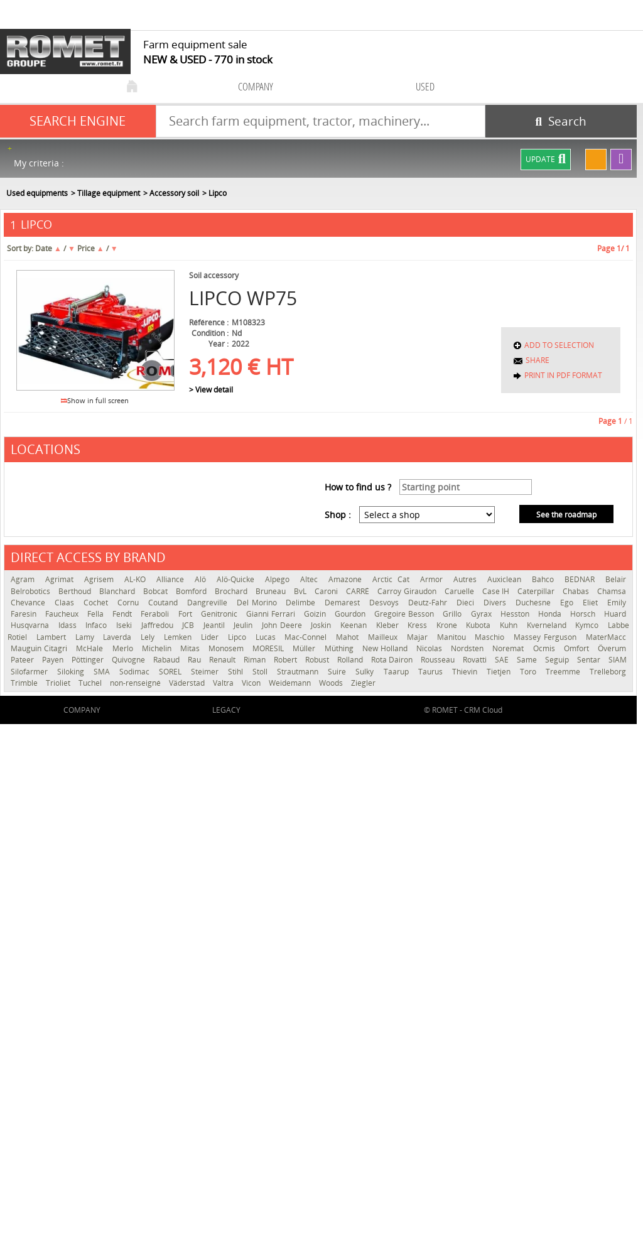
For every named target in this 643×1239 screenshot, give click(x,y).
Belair (615, 579)
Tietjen (500, 671)
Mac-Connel (307, 637)
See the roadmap (566, 514)
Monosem (227, 648)
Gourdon (351, 614)
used (425, 86)
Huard (615, 614)
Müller (305, 648)
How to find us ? (358, 487)
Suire (338, 671)
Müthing (340, 648)
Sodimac (136, 671)
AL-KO (137, 579)
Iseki (125, 625)
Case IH (496, 591)
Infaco (97, 625)
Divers (496, 602)
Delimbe (302, 602)
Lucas (267, 637)
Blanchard (118, 591)
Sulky (366, 671)
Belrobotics (31, 591)
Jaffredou (158, 625)
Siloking (72, 671)
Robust (318, 659)
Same (528, 659)
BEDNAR (582, 579)
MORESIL (269, 648)
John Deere (283, 625)
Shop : (338, 515)
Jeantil (215, 625)
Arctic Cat (392, 579)
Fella (96, 614)
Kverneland (548, 625)
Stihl (237, 671)
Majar (419, 637)
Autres (467, 579)
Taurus (432, 671)
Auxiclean (506, 579)
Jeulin (245, 625)
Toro (529, 671)
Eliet (592, 602)
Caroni (327, 591)
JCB (189, 625)
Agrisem (101, 579)
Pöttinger (88, 659)
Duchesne (535, 602)
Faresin (25, 614)
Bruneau (272, 591)
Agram (25, 579)
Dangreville (208, 602)
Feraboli (156, 614)
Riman (255, 659)
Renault (223, 659)
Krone (448, 625)
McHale (90, 648)
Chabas (577, 591)
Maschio (491, 637)
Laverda (118, 637)
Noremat (509, 648)
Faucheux (63, 614)
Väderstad (188, 683)
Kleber (389, 625)
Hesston (516, 614)
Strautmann (299, 671)
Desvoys (385, 602)
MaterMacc (606, 637)
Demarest (344, 602)
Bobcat (156, 591)
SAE (503, 659)
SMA (103, 671)
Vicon (252, 683)
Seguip (558, 659)
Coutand (164, 602)
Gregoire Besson (405, 614)
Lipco (238, 637)
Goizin (316, 614)
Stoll (261, 671)
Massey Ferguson (547, 637)
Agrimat (61, 579)
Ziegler (363, 683)
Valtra (224, 683)
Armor (433, 579)
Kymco (588, 625)
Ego (568, 602)
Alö (202, 579)
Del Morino (258, 602)
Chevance (29, 602)
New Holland (386, 648)
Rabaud (167, 659)
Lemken (179, 637)
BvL (301, 591)
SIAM (617, 659)
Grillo (453, 614)
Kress (419, 625)
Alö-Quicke (238, 579)
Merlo (124, 648)
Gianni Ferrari (272, 614)
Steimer (206, 671)
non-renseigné (136, 683)
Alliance (172, 579)
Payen (53, 659)
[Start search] (561, 121)
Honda (551, 614)
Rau (195, 659)
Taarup (398, 671)
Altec (311, 579)
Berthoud (75, 591)
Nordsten (468, 648)
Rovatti (476, 659)
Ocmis (545, 648)
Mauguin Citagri (40, 648)
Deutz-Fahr (429, 602)
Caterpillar (536, 591)
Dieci (467, 602)
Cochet (97, 602)
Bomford (192, 591)
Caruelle (460, 591)
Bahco (545, 579)
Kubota (480, 625)
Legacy (226, 710)
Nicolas (430, 648)
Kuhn (510, 625)
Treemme (564, 671)
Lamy (86, 637)
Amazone (347, 579)
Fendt (123, 614)
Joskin (322, 625)
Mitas (191, 648)
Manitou (453, 637)
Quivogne (129, 659)
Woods (332, 683)
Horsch (584, 614)
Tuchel (91, 683)
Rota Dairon (392, 659)
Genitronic (220, 614)
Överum (612, 648)
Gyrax (482, 614)
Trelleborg (608, 671)
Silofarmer (31, 671)
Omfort (578, 648)
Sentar (589, 659)
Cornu (129, 602)
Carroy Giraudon (407, 591)
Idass (69, 625)
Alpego (279, 579)
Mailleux (384, 637)
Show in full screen (95, 400)
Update (546, 159)
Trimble (25, 683)
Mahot (349, 637)
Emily (616, 602)
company (255, 86)
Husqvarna (31, 625)
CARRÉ (358, 591)
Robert (286, 659)
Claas (66, 602)
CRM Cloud (483, 710)
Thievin (466, 671)
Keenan (355, 625)
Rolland (351, 659)
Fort (186, 614)
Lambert (52, 637)
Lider (211, 637)
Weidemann (291, 683)
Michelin (158, 648)
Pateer (23, 659)
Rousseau (439, 659)
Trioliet (59, 683)
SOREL (172, 671)
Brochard (232, 591)
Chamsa (611, 591)
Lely (149, 637)
